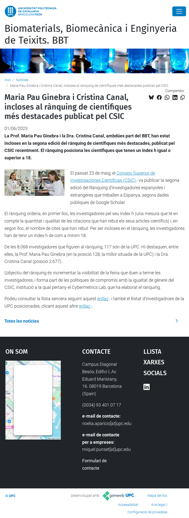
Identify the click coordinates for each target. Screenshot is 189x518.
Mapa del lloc (157, 496)
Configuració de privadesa (147, 512)
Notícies (22, 80)
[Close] (179, 11)
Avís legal (158, 505)
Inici (7, 80)
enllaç (103, 298)
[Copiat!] (182, 97)
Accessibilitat (128, 505)
